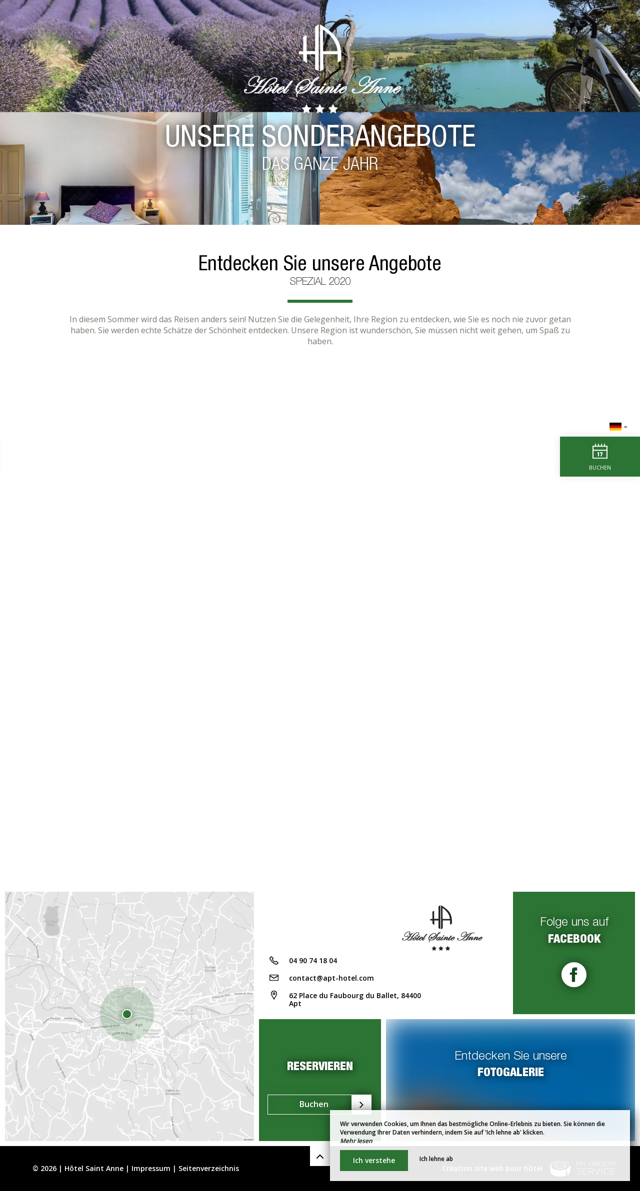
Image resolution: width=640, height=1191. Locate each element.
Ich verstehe (374, 1160)
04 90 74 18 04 (313, 960)
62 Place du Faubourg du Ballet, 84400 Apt (355, 1000)
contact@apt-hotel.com (331, 978)
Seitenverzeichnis (208, 1168)
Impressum (151, 1168)
